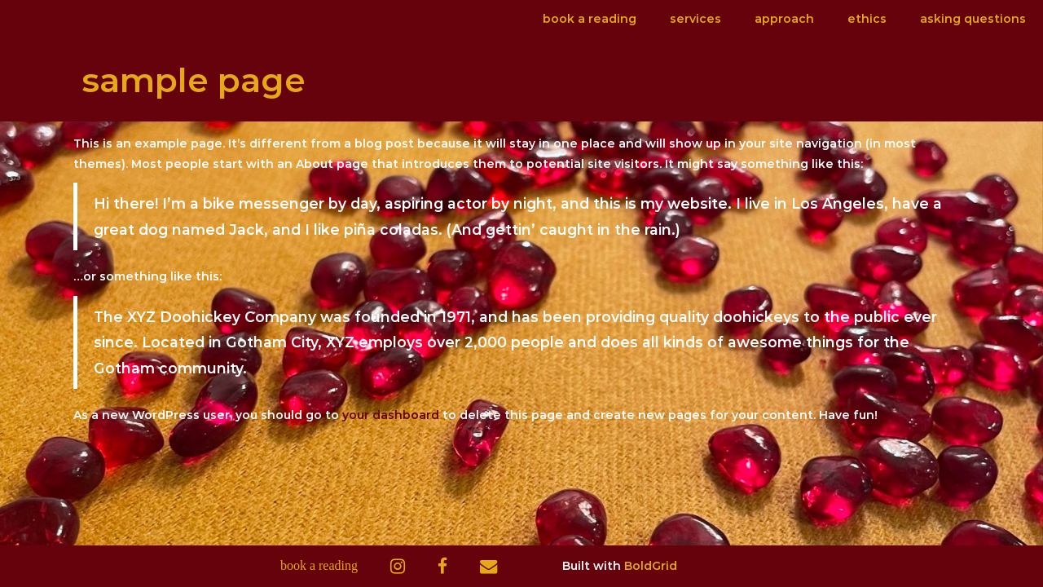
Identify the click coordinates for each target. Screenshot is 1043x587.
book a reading (589, 18)
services (695, 18)
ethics (867, 18)
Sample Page (193, 80)
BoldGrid (650, 565)
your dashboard (390, 415)
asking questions (973, 18)
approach (784, 18)
